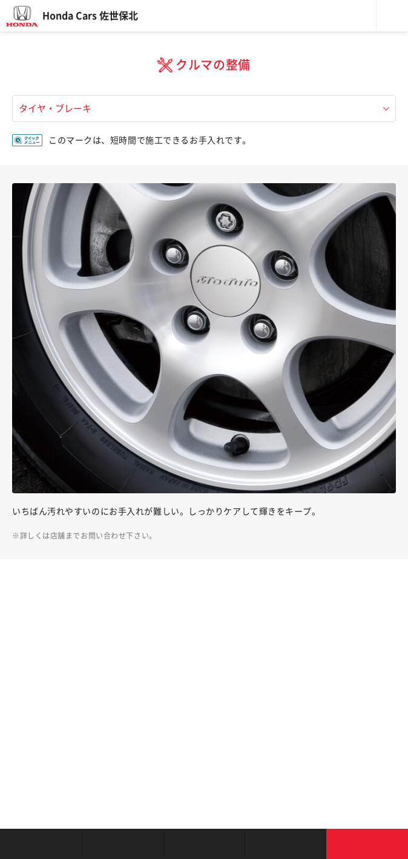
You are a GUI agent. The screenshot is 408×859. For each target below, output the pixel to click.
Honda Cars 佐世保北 (90, 16)
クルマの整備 (204, 844)
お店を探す (41, 844)
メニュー (392, 15)
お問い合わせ (367, 844)
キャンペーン (285, 844)
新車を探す (122, 844)
